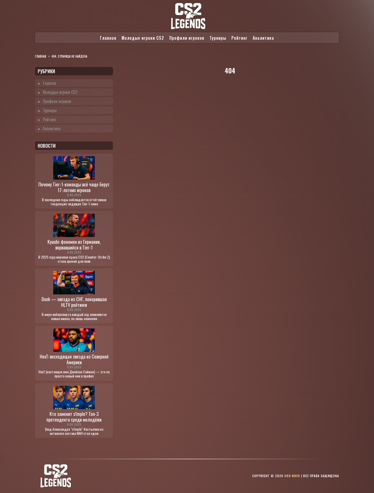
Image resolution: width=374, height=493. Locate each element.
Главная (108, 38)
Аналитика (263, 38)
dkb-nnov (292, 476)
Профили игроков (186, 38)
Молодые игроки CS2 (143, 38)
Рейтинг (239, 38)
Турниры (218, 38)
